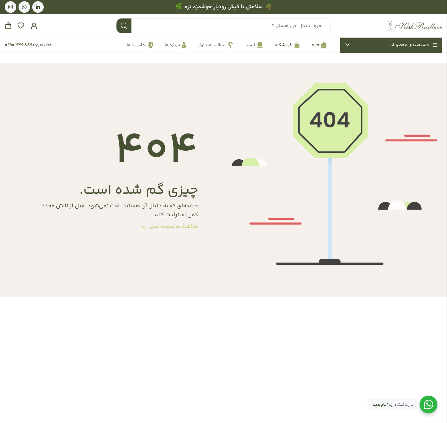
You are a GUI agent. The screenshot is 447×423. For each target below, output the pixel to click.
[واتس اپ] (24, 7)
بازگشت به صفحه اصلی (169, 227)
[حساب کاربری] (33, 26)
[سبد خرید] (8, 26)
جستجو (123, 25)
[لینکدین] (38, 7)
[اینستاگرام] (10, 7)
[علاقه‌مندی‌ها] (21, 26)
